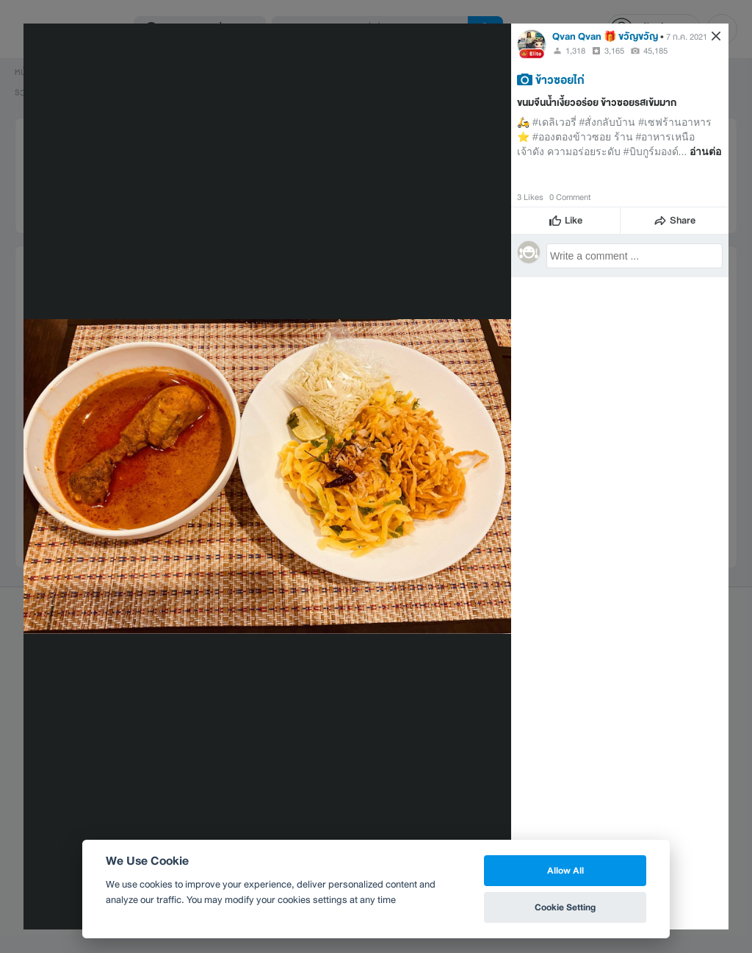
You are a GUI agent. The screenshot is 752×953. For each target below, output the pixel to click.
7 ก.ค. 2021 (686, 36)
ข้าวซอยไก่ (560, 79)
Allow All (565, 870)
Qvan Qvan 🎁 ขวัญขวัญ (605, 36)
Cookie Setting (565, 907)
